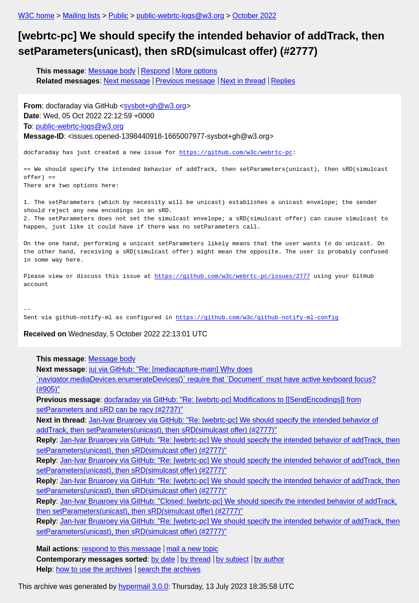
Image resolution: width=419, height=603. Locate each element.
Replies (283, 81)
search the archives (169, 569)
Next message (127, 81)
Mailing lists (81, 15)
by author (269, 559)
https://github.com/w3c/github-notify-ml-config (256, 318)
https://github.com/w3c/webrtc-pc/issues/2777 (232, 276)
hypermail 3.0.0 (143, 586)
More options (196, 71)
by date (163, 559)
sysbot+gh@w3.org (155, 106)
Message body (112, 71)
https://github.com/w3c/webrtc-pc (235, 153)
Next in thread (243, 81)
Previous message (185, 81)
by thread (195, 559)
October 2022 (255, 15)
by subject (232, 559)
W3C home (36, 15)
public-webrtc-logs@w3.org (180, 15)
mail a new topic (192, 549)
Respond (155, 71)
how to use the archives (94, 569)
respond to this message (121, 549)
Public (118, 15)
